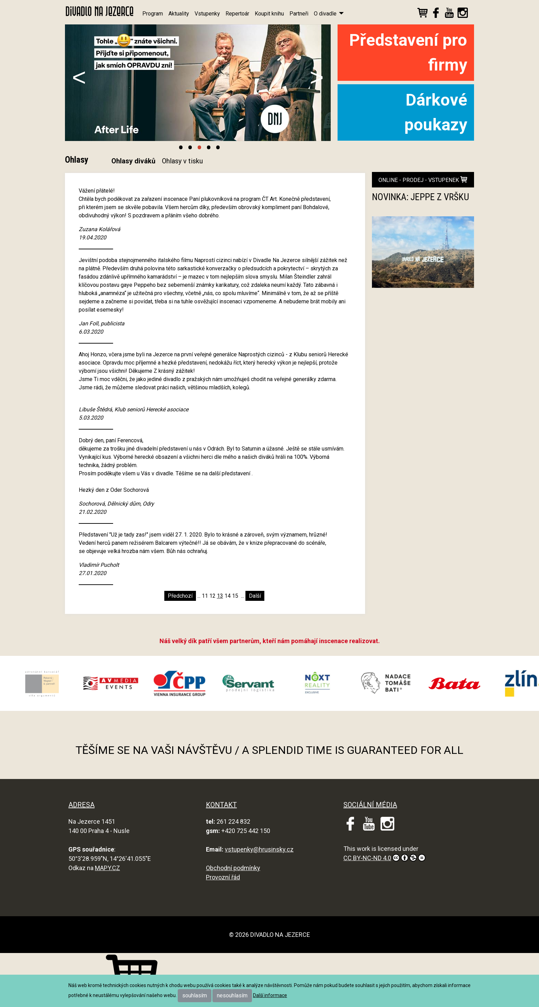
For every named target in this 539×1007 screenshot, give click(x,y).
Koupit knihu (269, 13)
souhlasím (194, 995)
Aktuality (178, 13)
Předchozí (180, 596)
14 (227, 596)
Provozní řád (223, 877)
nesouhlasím (232, 995)
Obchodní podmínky (233, 867)
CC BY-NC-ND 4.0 (384, 858)
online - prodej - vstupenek (422, 179)
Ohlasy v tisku (182, 161)
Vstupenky (207, 13)
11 (205, 596)
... (198, 596)
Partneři (298, 13)
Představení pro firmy (408, 52)
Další (255, 596)
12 (212, 596)
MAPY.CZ (107, 867)
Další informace (270, 995)
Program (152, 13)
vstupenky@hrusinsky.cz (259, 849)
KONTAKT (221, 805)
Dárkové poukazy (435, 112)
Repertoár (237, 13)
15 (235, 596)
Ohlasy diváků (133, 161)
